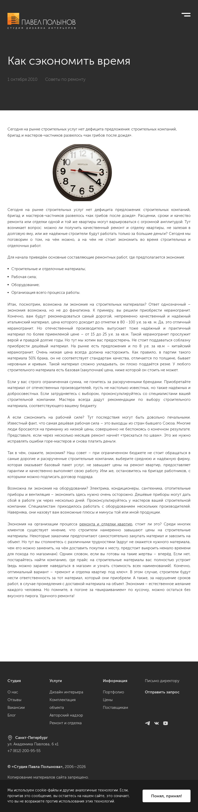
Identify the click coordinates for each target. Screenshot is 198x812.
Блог (11, 715)
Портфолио (113, 692)
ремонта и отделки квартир (105, 524)
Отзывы (14, 700)
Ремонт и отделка (66, 723)
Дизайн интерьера (66, 692)
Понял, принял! (166, 795)
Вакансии (16, 707)
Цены (108, 700)
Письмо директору (162, 680)
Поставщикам (115, 707)
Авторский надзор (66, 715)
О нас (12, 692)
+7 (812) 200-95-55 (23, 750)
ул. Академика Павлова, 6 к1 (33, 744)
